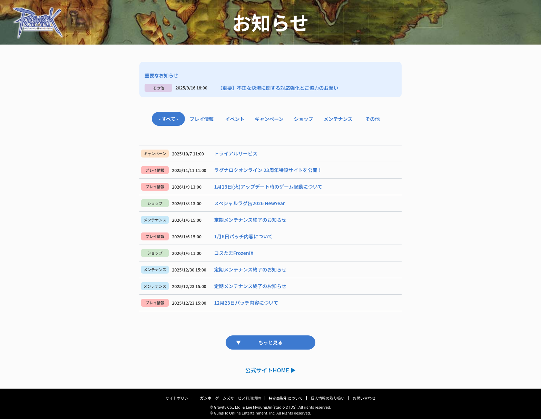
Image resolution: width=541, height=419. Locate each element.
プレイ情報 (201, 118)
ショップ (303, 118)
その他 (372, 118)
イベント (234, 118)
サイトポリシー (179, 398)
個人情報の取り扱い (328, 398)
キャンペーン (269, 118)
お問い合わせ (364, 398)
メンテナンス (338, 118)
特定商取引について (286, 398)
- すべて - (168, 118)
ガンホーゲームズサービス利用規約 (230, 398)
